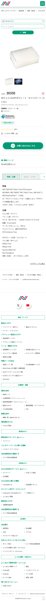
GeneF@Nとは (7, 485)
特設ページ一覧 (8, 365)
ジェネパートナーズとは (10, 449)
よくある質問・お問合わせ (23, 557)
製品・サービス (23, 317)
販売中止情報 (7, 357)
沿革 (4, 532)
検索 (24, 32)
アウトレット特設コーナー (12, 342)
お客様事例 (14, 398)
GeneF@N (6, 570)
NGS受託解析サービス (33, 365)
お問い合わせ (7, 586)
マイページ (6, 441)
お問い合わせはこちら (26, 145)
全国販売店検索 (8, 505)
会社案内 (23, 519)
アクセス (28, 532)
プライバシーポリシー (8, 594)
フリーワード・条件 (10, 327)
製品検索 (21, 11)
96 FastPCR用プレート (8, 164)
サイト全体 (29, 574)
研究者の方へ (23, 463)
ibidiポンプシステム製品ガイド (13, 376)
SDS (27, 409)
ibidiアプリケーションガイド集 (13, 372)
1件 (17, 133)
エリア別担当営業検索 (10, 457)
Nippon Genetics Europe (37, 594)
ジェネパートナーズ (32, 570)
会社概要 (29, 528)
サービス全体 (7, 577)
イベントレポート (13, 551)
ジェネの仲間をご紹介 (14, 548)
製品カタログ (7, 405)
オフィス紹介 (7, 544)
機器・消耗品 (31, 11)
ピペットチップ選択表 (33, 353)
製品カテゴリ (31, 327)
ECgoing (5, 574)
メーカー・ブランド (10, 331)
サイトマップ (22, 594)
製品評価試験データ (15, 402)
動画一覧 (12, 417)
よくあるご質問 (8, 496)
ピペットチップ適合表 (10, 353)
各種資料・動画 (23, 385)
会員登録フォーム (31, 485)
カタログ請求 (7, 426)
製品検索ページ (9, 338)
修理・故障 (29, 577)
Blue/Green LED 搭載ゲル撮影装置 (14, 368)
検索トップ (6, 394)
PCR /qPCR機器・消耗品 (34, 275)
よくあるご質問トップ (10, 566)
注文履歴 (6, 476)
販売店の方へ (23, 431)
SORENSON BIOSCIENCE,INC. (31, 279)
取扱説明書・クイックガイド (35, 405)
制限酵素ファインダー (10, 350)
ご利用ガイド (30, 493)
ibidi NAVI (6, 379)
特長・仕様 (11, 177)
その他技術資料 (8, 409)
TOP (43, 599)
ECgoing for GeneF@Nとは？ (12, 493)
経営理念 (6, 528)
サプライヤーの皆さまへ (10, 536)
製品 (27, 566)
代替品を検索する (8, 123)
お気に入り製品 (31, 473)
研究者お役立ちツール (33, 350)
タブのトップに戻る (37, 263)
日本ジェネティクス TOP (8, 11)
